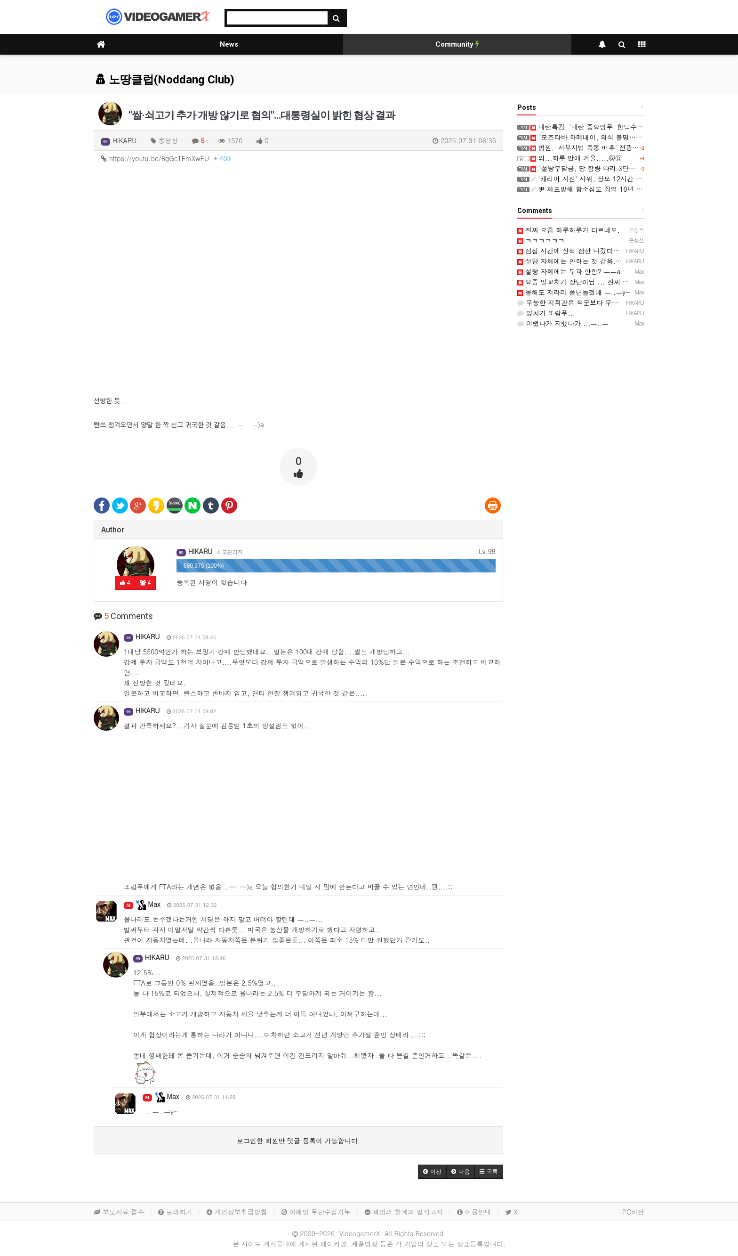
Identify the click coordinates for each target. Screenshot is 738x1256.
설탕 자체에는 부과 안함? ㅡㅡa (569, 271)
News (229, 44)
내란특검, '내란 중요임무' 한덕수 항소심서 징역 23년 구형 (621, 126)
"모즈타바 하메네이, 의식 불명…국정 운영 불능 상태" (614, 137)
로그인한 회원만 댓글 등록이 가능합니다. (298, 1140)
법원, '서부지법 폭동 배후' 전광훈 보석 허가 (600, 147)
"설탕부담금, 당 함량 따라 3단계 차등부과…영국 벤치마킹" (622, 168)
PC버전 (633, 1211)
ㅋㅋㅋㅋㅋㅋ (541, 240)
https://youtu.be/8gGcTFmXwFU (166, 158)
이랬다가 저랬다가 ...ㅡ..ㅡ (563, 323)
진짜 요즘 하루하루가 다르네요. (568, 230)
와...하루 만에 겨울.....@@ (576, 158)
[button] (432, 1172)
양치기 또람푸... (546, 313)
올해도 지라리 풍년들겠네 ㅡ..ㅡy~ (574, 292)
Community (457, 44)
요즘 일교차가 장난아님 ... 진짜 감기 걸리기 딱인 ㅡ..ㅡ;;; (608, 281)
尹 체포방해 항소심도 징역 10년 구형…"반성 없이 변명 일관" (625, 189)
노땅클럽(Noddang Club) (165, 79)
